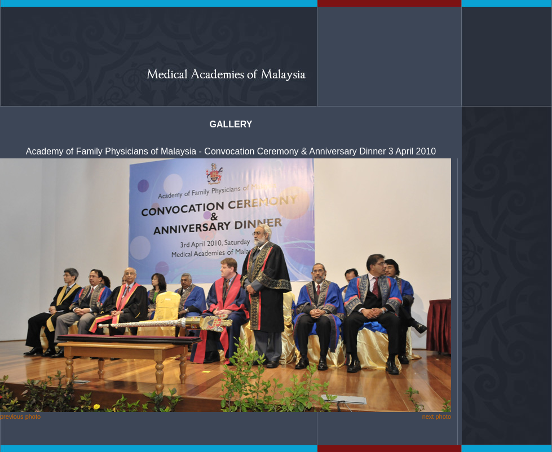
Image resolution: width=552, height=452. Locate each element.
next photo (436, 416)
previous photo (20, 416)
